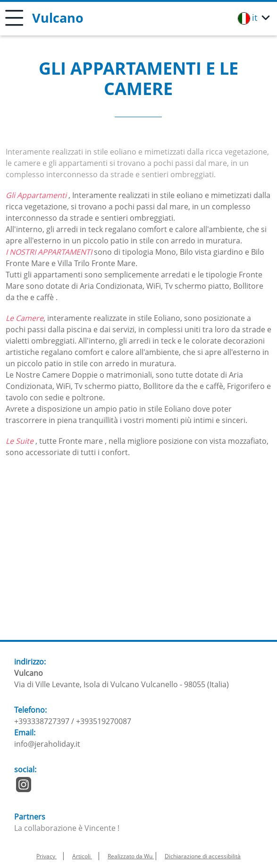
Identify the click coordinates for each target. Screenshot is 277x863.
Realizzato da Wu (131, 856)
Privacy (46, 856)
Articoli (82, 856)
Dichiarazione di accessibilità (203, 856)
